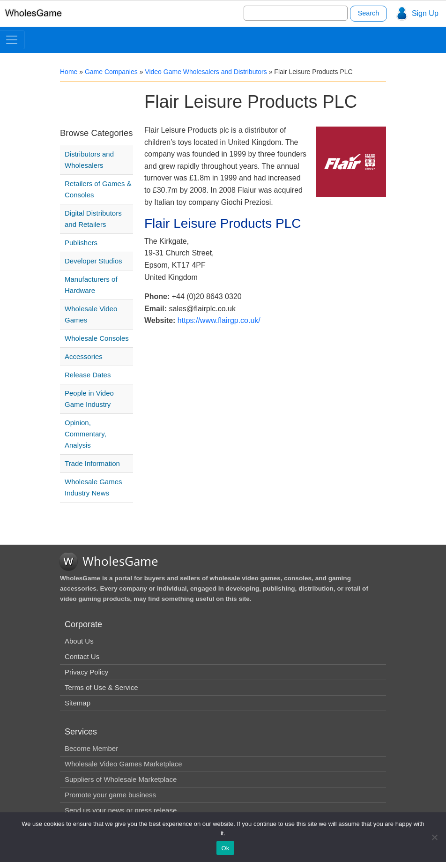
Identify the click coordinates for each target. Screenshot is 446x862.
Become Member (91, 748)
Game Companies (111, 71)
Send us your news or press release (121, 810)
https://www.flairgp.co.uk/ (219, 320)
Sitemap (77, 703)
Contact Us (82, 656)
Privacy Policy (86, 672)
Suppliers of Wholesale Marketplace (121, 779)
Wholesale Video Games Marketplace (123, 764)
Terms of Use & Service (101, 687)
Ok (225, 848)
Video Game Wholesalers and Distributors (206, 71)
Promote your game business (110, 795)
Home (68, 71)
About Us (79, 641)
